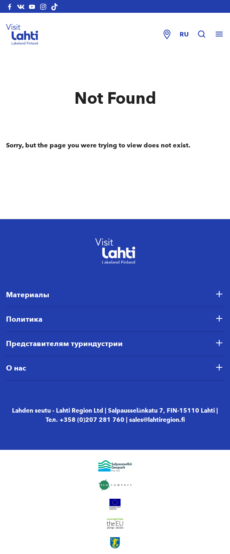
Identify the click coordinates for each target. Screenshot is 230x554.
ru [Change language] (184, 34)
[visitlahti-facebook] (9, 6)
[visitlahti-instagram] (43, 6)
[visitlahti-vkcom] (20, 6)
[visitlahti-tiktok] (54, 6)
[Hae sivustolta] (205, 34)
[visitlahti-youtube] (32, 6)
